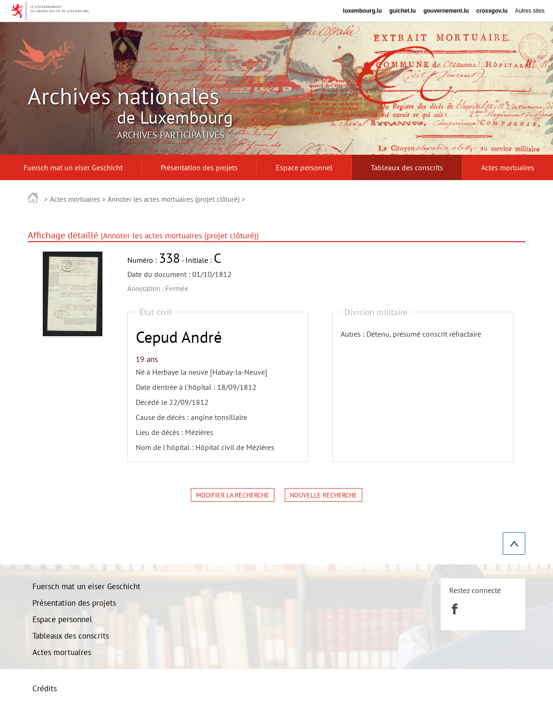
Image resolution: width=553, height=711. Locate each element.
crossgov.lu (491, 11)
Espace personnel (62, 619)
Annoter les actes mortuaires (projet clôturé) (174, 199)
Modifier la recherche (232, 495)
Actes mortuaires (75, 199)
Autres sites (530, 11)
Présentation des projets (74, 603)
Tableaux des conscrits (70, 636)
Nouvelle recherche (323, 495)
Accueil (33, 197)
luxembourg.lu (362, 11)
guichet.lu (402, 11)
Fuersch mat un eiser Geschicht (86, 586)
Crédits (44, 688)
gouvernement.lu (446, 11)
